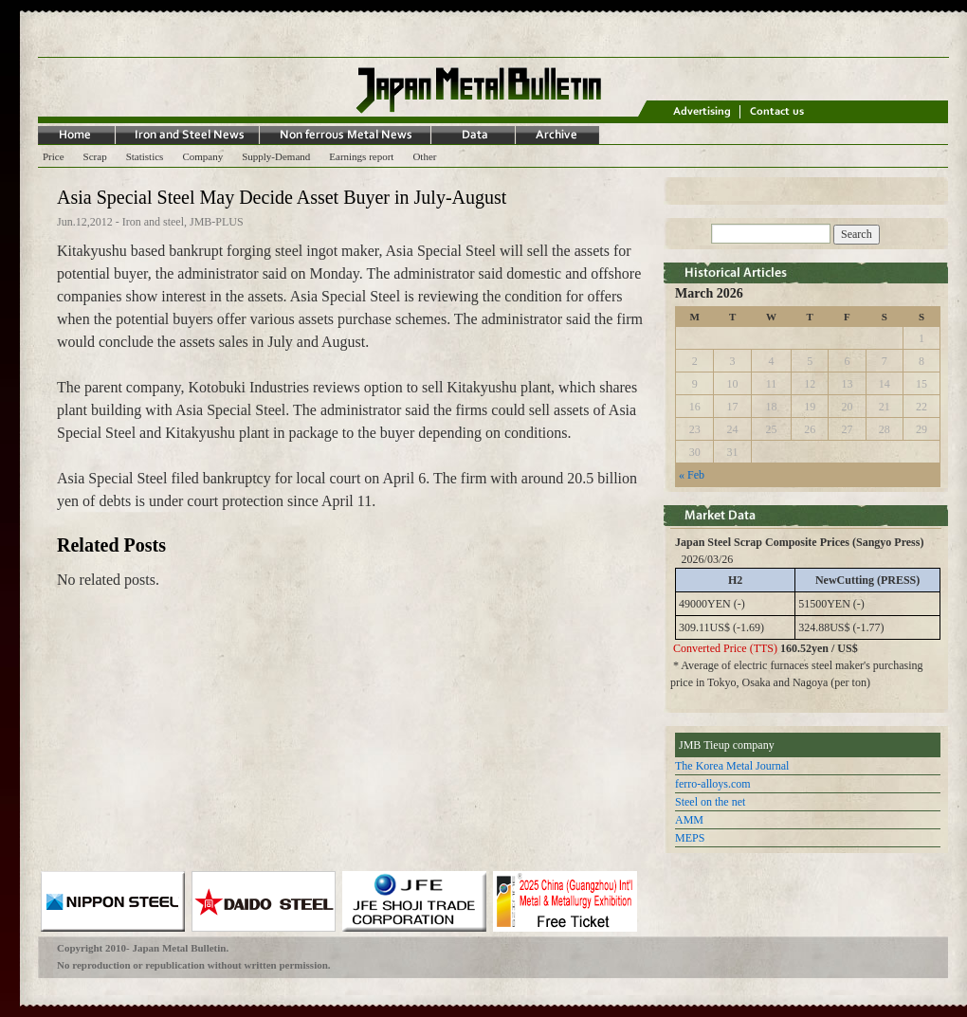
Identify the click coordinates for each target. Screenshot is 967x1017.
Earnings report (361, 156)
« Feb (691, 474)
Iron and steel (153, 221)
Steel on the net (710, 801)
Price (53, 156)
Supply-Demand (276, 156)
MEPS (689, 837)
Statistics (145, 156)
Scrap (95, 156)
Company (202, 156)
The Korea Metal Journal (732, 765)
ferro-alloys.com (713, 783)
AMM (689, 819)
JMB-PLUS (217, 221)
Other (424, 156)
